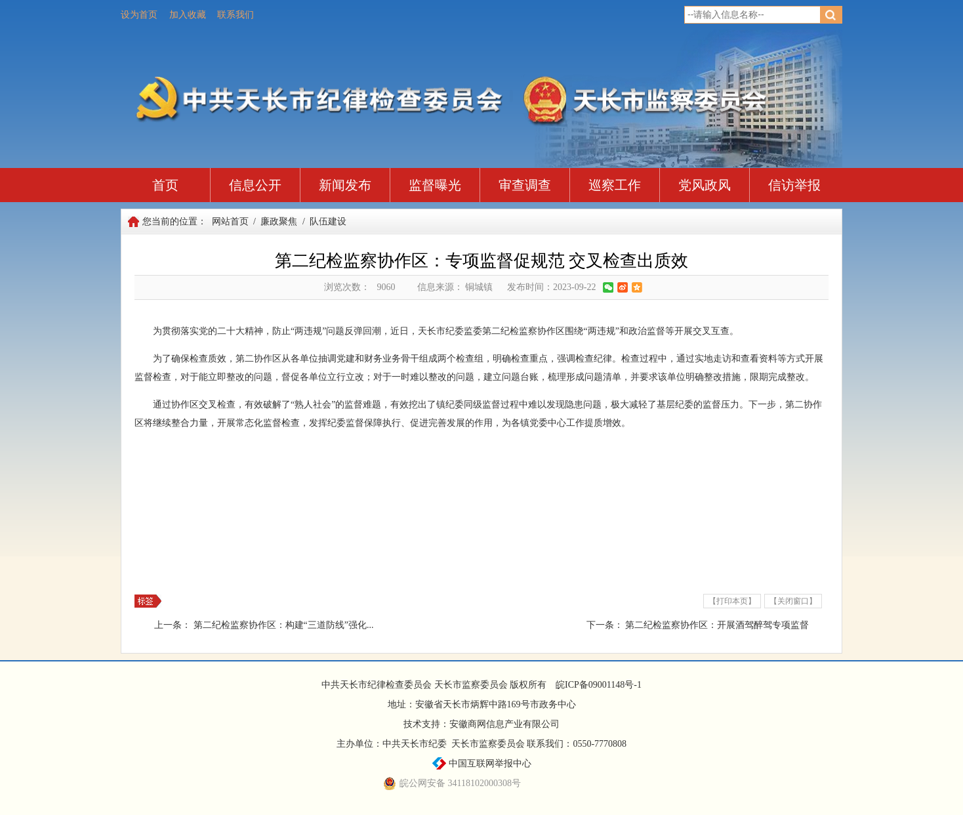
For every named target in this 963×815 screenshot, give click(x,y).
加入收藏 (187, 15)
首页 (165, 185)
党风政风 (704, 185)
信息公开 (255, 185)
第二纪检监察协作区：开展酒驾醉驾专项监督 (717, 625)
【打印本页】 (732, 601)
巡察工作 (614, 185)
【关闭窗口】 (793, 601)
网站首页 (230, 221)
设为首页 (139, 15)
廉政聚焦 (278, 221)
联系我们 (235, 15)
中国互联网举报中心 (482, 763)
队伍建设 (328, 221)
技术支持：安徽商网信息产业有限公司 (481, 724)
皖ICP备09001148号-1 (599, 685)
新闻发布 (345, 185)
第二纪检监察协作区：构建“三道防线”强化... (284, 625)
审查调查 (525, 185)
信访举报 (794, 185)
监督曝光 (435, 185)
